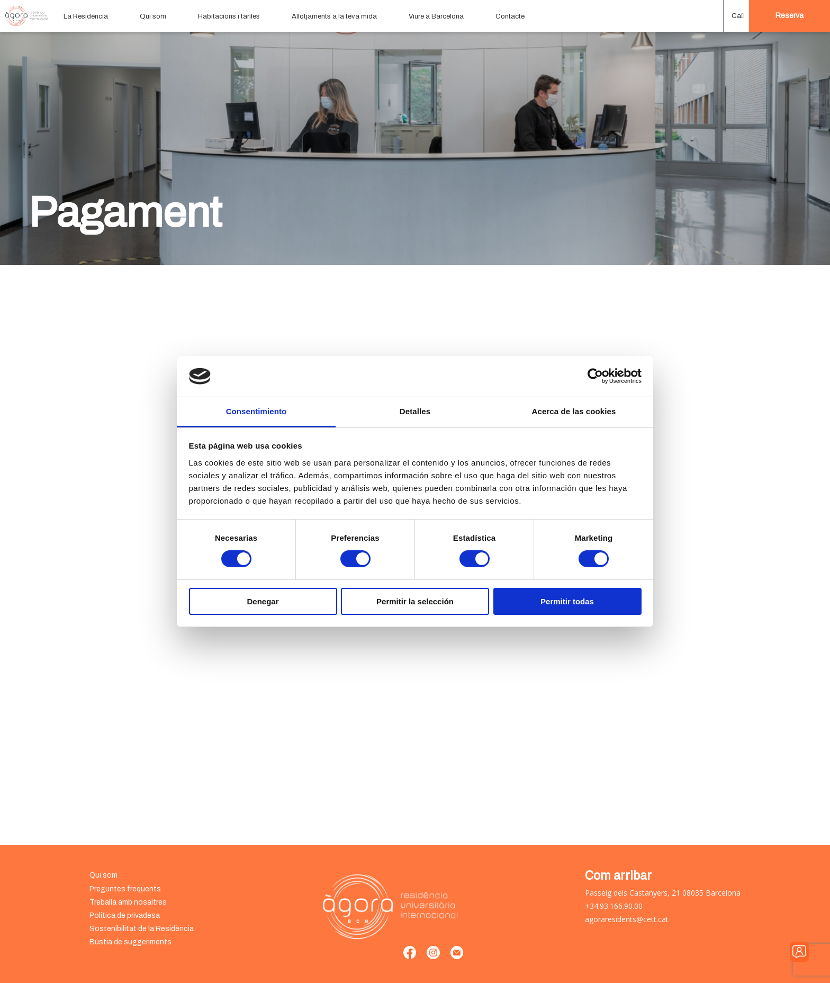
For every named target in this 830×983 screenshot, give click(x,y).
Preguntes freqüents (125, 889)
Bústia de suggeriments (130, 942)
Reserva (789, 16)
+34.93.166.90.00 (614, 906)
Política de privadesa (124, 915)
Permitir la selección (415, 601)
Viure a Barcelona (436, 16)
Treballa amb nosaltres (128, 902)
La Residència (86, 16)
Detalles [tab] (415, 411)
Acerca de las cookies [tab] (574, 411)
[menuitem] (736, 16)
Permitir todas (567, 601)
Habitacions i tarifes (229, 16)
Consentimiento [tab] (256, 411)
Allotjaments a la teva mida (334, 16)
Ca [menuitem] (736, 16)
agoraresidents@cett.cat (627, 919)
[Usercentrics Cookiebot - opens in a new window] (595, 376)
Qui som (153, 16)
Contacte (510, 16)
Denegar (262, 601)
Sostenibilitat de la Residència (141, 929)
